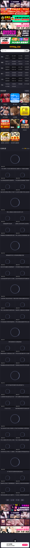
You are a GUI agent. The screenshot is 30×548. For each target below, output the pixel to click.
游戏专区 (27, 55)
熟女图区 (20, 75)
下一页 (17, 500)
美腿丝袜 (7, 75)
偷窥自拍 (7, 72)
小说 (2, 79)
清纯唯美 (14, 75)
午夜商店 (14, 84)
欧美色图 (20, 72)
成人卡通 (20, 67)
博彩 (2, 57)
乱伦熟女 (20, 69)
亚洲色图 (14, 72)
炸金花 (13, 58)
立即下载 (25, 545)
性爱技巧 (27, 80)
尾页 (22, 500)
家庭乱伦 (14, 78)
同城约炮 (7, 84)
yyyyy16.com (15, 47)
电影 (2, 68)
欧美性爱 (27, 67)
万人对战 (20, 55)
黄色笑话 (20, 80)
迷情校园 (7, 80)
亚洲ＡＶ (7, 61)
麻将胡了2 (7, 58)
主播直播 (20, 63)
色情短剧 (14, 86)
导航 (2, 85)
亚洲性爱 (7, 67)
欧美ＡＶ (20, 61)
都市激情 (7, 78)
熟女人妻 (7, 63)
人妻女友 (20, 78)
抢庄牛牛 (27, 58)
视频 (2, 62)
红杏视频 (7, 86)
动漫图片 (27, 72)
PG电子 (7, 55)
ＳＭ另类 (27, 63)
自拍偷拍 (14, 61)
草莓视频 (20, 84)
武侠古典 (27, 78)
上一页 (12, 500)
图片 (2, 73)
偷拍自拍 (14, 67)
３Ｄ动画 (27, 61)
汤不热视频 (26, 84)
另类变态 (27, 69)
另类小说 (14, 80)
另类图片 (27, 75)
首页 (8, 500)
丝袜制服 (14, 63)
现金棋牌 (20, 58)
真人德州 (14, 55)
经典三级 (14, 69)
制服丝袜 (7, 69)
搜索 (27, 50)
